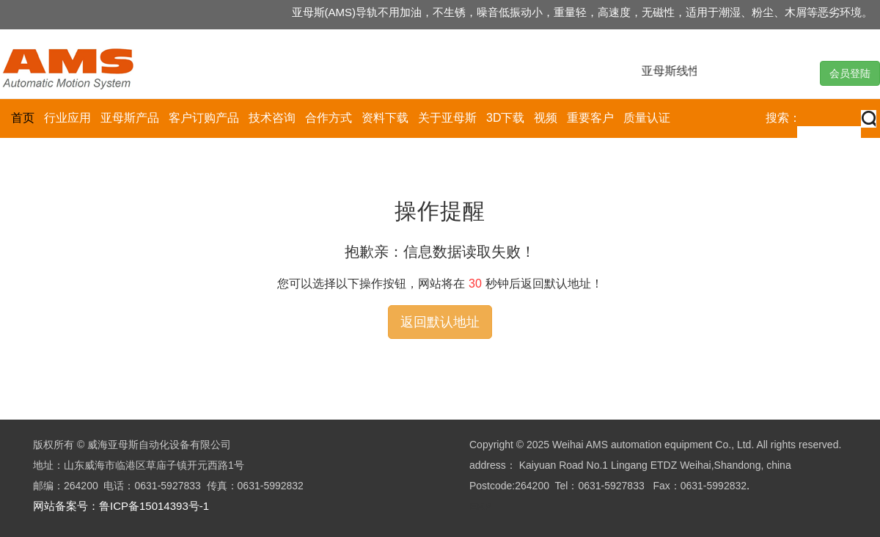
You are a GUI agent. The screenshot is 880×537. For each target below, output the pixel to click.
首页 (22, 118)
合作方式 (328, 118)
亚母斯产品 (129, 118)
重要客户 (590, 118)
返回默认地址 (440, 322)
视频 (545, 118)
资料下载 (385, 118)
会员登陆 (849, 73)
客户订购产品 (204, 118)
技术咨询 (272, 118)
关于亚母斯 (447, 118)
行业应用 (67, 118)
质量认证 (646, 118)
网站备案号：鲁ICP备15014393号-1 (121, 506)
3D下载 (505, 118)
